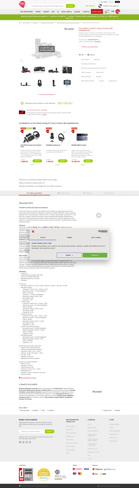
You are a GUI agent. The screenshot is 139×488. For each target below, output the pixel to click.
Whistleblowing (113, 441)
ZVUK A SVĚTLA (66, 12)
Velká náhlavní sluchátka (87, 81)
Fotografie (35, 410)
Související (51, 410)
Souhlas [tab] (42, 237)
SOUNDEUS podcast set (53, 145)
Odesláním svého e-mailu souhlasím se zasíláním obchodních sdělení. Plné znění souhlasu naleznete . (36, 437)
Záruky (89, 424)
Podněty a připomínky (114, 431)
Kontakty (111, 2)
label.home (19, 22)
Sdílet (82, 54)
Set (34, 128)
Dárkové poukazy (92, 427)
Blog (117, 2)
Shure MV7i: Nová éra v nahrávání (37, 110)
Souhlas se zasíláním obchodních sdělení (93, 439)
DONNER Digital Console (78, 145)
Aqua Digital (117, 486)
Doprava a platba (70, 426)
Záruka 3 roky (69, 429)
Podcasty (101, 81)
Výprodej (23, 128)
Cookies (90, 458)
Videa (43, 410)
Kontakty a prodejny (114, 424)
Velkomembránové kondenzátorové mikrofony (68, 22)
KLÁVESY (46, 12)
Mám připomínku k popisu (28, 378)
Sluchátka (98, 76)
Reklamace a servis (92, 448)
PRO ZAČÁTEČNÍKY (26, 12)
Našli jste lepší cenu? (71, 433)
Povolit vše (94, 255)
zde (43, 183)
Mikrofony (35, 22)
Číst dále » (44, 114)
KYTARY (38, 12)
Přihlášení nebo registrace (111, 6)
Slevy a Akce (97, 12)
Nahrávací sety (113, 81)
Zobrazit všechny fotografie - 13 (48, 94)
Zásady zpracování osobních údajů (92, 435)
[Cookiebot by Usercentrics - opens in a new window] (99, 231)
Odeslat (49, 431)
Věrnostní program (70, 446)
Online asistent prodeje (71, 443)
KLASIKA (77, 12)
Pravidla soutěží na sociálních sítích (92, 444)
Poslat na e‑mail (107, 410)
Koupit (37, 161)
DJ (58, 12)
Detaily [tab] (69, 237)
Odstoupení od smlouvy (93, 452)
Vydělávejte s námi (114, 434)
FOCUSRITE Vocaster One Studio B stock (30, 145)
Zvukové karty (100, 72)
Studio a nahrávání (86, 72)
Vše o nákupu (104, 2)
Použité (29, 128)
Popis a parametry (24, 410)
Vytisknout (92, 54)
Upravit (69, 255)
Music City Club (113, 437)
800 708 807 (65, 103)
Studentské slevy (70, 436)
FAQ (89, 455)
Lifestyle (86, 12)
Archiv (67, 453)
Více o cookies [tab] (96, 237)
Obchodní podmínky (92, 431)
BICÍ (53, 12)
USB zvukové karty (86, 76)
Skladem (32, 164)
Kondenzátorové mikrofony (47, 22)
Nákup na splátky (70, 449)
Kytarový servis (69, 439)
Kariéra (111, 427)
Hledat (70, 6)
